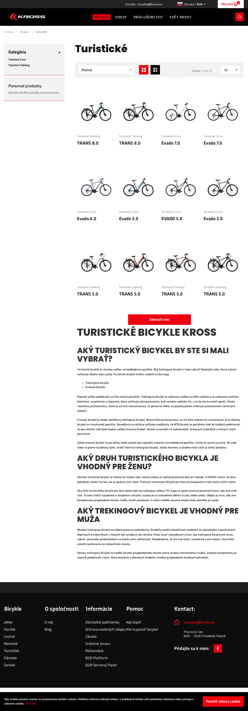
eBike (8, 622)
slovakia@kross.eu (149, 4)
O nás (48, 622)
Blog (48, 629)
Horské (9, 629)
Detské (9, 665)
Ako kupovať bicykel (142, 629)
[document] (124, 701)
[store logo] (27, 16)
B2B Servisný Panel (101, 665)
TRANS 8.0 (87, 143)
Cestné (9, 636)
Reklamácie (94, 650)
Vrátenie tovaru (97, 643)
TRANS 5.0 (87, 294)
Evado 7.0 (170, 143)
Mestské (11, 643)
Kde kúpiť (133, 622)
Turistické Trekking (88, 136)
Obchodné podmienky (102, 622)
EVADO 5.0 (171, 219)
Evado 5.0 (128, 219)
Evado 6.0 (86, 219)
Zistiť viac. (31, 703)
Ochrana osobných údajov (105, 629)
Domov (9, 32)
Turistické (11, 650)
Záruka (90, 636)
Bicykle (25, 32)
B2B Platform (96, 658)
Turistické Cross (171, 136)
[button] (191, 4)
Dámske (10, 658)
